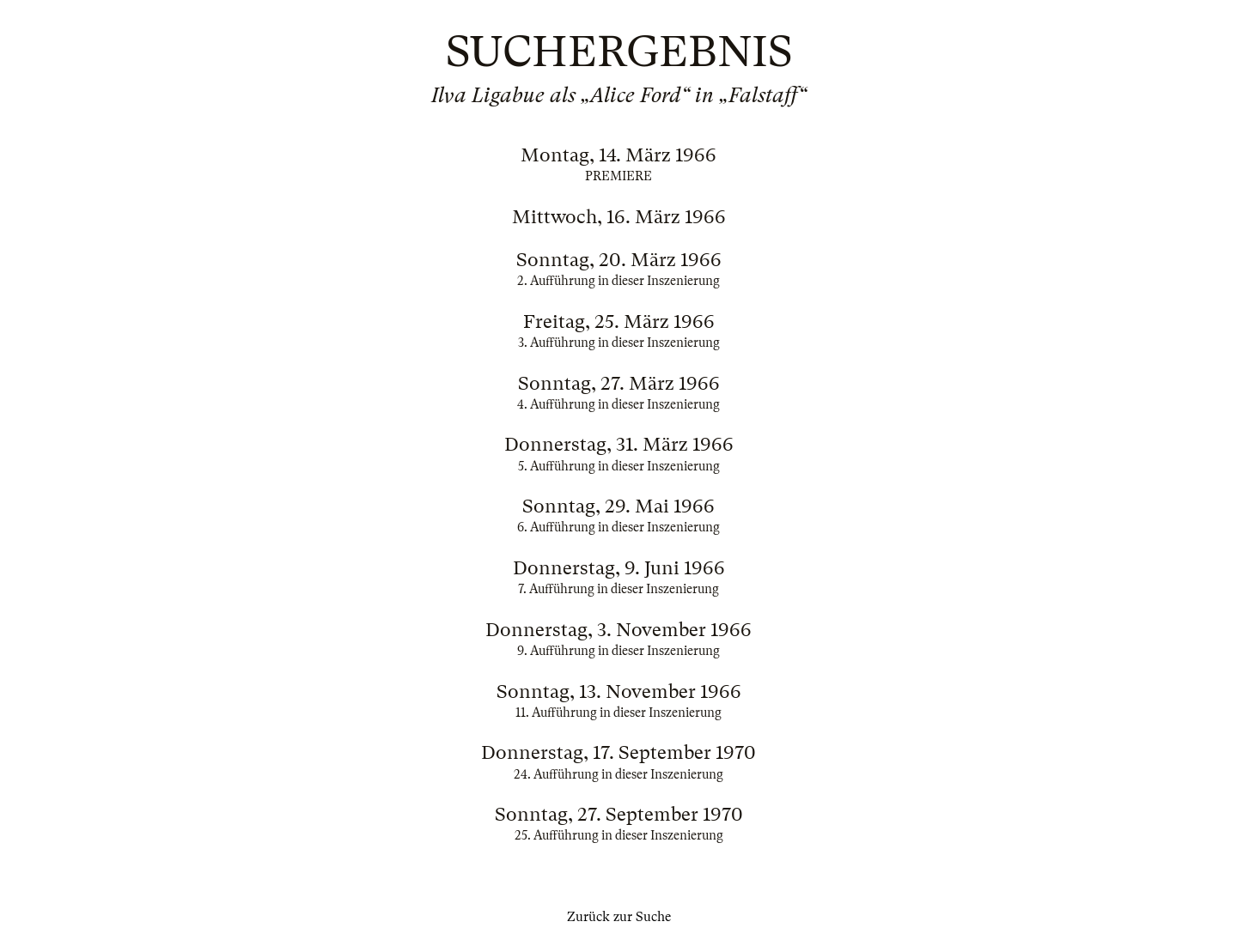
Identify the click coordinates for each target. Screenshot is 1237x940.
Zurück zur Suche (619, 917)
